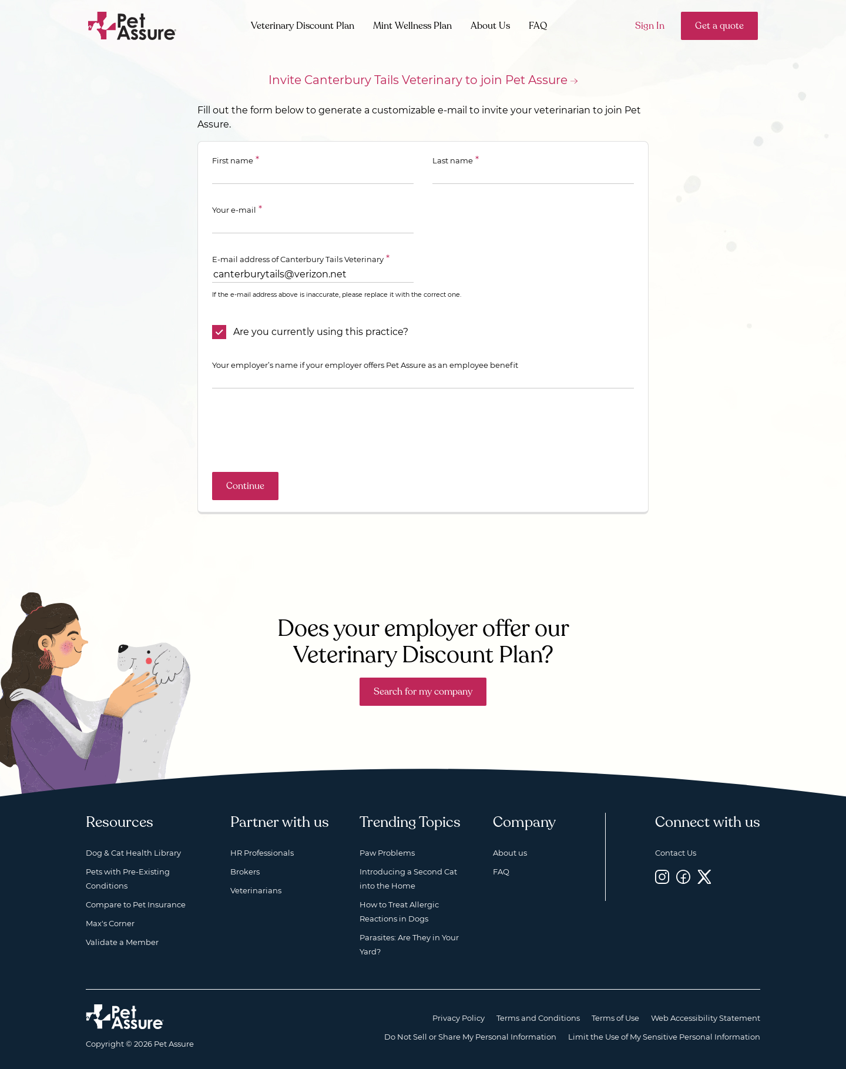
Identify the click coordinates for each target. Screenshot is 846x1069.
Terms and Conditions (538, 1018)
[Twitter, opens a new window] (704, 876)
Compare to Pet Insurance (136, 904)
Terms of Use (615, 1018)
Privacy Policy (458, 1018)
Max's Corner (110, 923)
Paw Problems (387, 852)
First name (232, 160)
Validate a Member (122, 942)
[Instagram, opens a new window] (662, 876)
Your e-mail (234, 210)
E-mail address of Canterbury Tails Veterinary (298, 259)
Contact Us (675, 852)
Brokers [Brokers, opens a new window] (245, 871)
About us (510, 852)
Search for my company (423, 691)
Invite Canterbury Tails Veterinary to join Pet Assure (418, 80)
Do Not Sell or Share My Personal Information (470, 1036)
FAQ (538, 25)
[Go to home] (132, 25)
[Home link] (125, 1017)
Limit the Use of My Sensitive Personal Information (664, 1036)
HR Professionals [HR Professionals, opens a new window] (262, 852)
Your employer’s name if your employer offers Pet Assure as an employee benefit (365, 365)
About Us (490, 25)
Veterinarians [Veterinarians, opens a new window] (255, 890)
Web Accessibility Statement (705, 1018)
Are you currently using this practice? (320, 331)
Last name (452, 160)
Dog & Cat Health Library (133, 852)
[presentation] (301, 430)
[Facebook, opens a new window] (683, 876)
